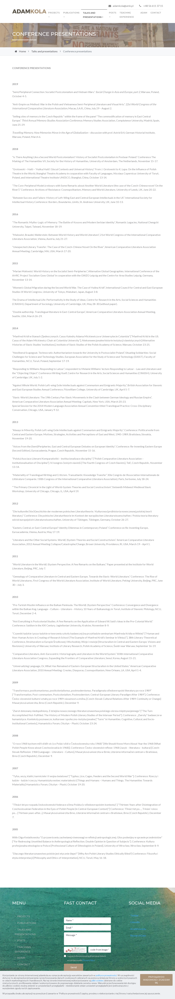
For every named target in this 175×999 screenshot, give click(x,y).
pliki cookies (97, 980)
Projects (54, 12)
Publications (71, 12)
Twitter (134, 915)
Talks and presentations (92, 15)
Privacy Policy (88, 960)
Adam (143, 12)
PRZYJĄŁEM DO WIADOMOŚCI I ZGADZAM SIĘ (156, 980)
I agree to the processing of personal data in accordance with (86, 958)
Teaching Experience (127, 14)
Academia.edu (138, 928)
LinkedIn (135, 922)
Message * (87, 938)
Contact (156, 12)
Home (22, 51)
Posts (112, 12)
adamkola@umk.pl (123, 5)
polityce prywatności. (106, 975)
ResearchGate (138, 935)
